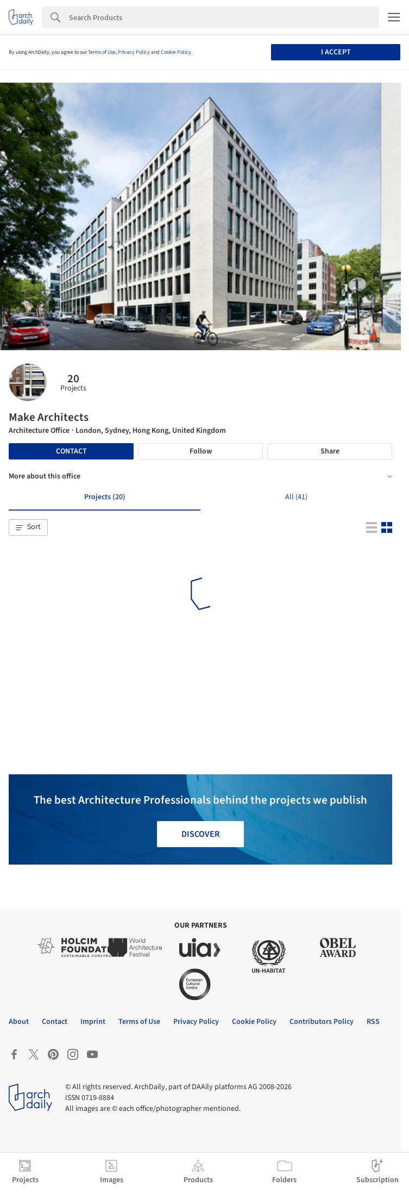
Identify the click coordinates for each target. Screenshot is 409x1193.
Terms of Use (102, 52)
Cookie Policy (176, 52)
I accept (336, 52)
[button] (28, 527)
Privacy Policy (134, 52)
